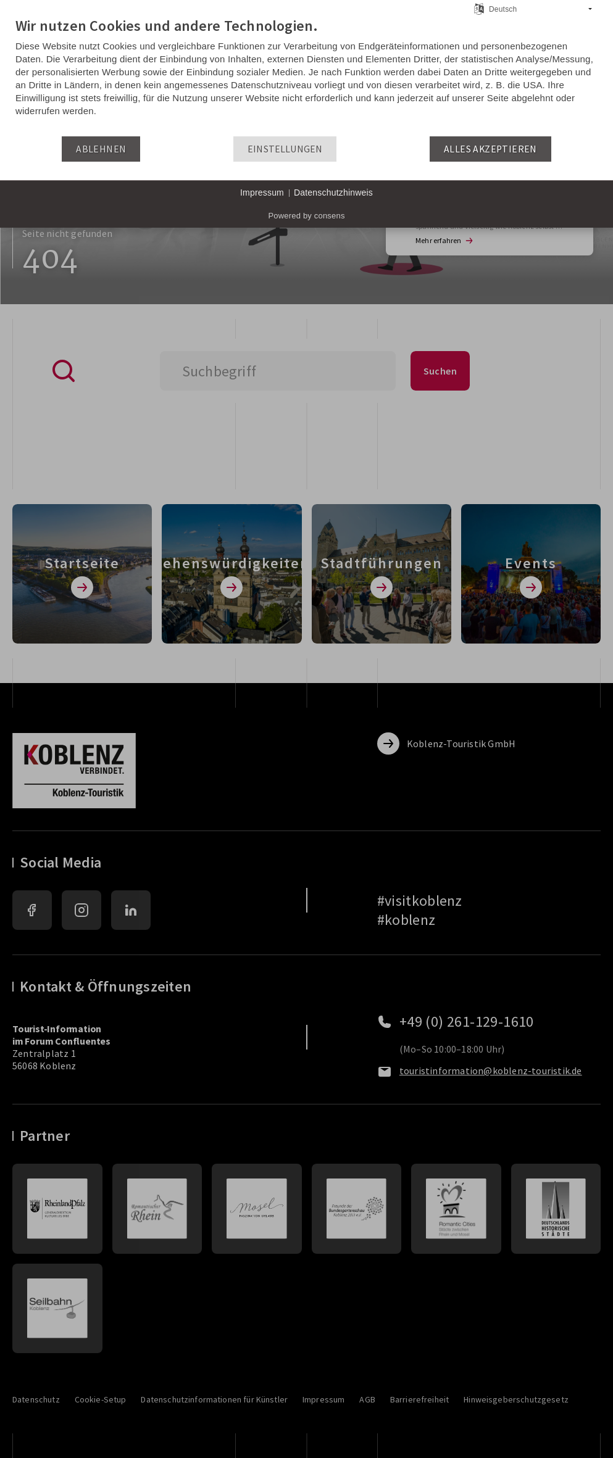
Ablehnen (101, 149)
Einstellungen (285, 149)
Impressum (262, 192)
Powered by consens (306, 215)
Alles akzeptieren (490, 149)
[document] (306, 76)
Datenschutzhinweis (333, 192)
